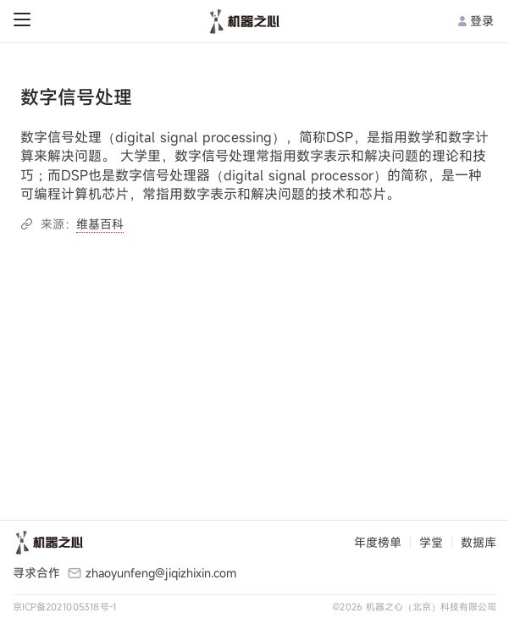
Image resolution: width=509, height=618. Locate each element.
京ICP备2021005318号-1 (65, 606)
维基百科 (100, 224)
